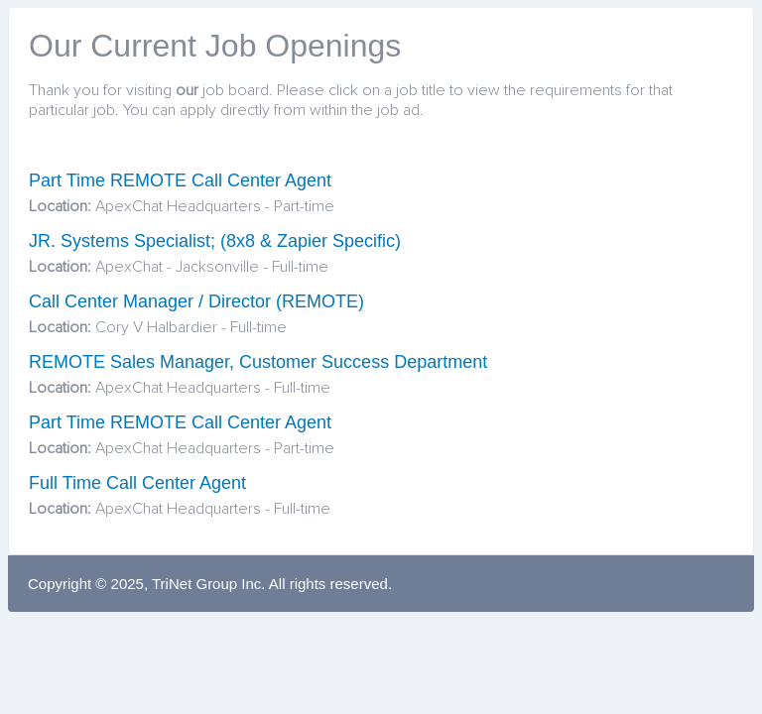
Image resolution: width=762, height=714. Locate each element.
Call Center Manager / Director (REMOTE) (196, 301)
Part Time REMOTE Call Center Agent (180, 180)
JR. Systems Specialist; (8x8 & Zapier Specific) (215, 241)
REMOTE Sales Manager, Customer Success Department (258, 362)
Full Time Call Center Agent (137, 483)
